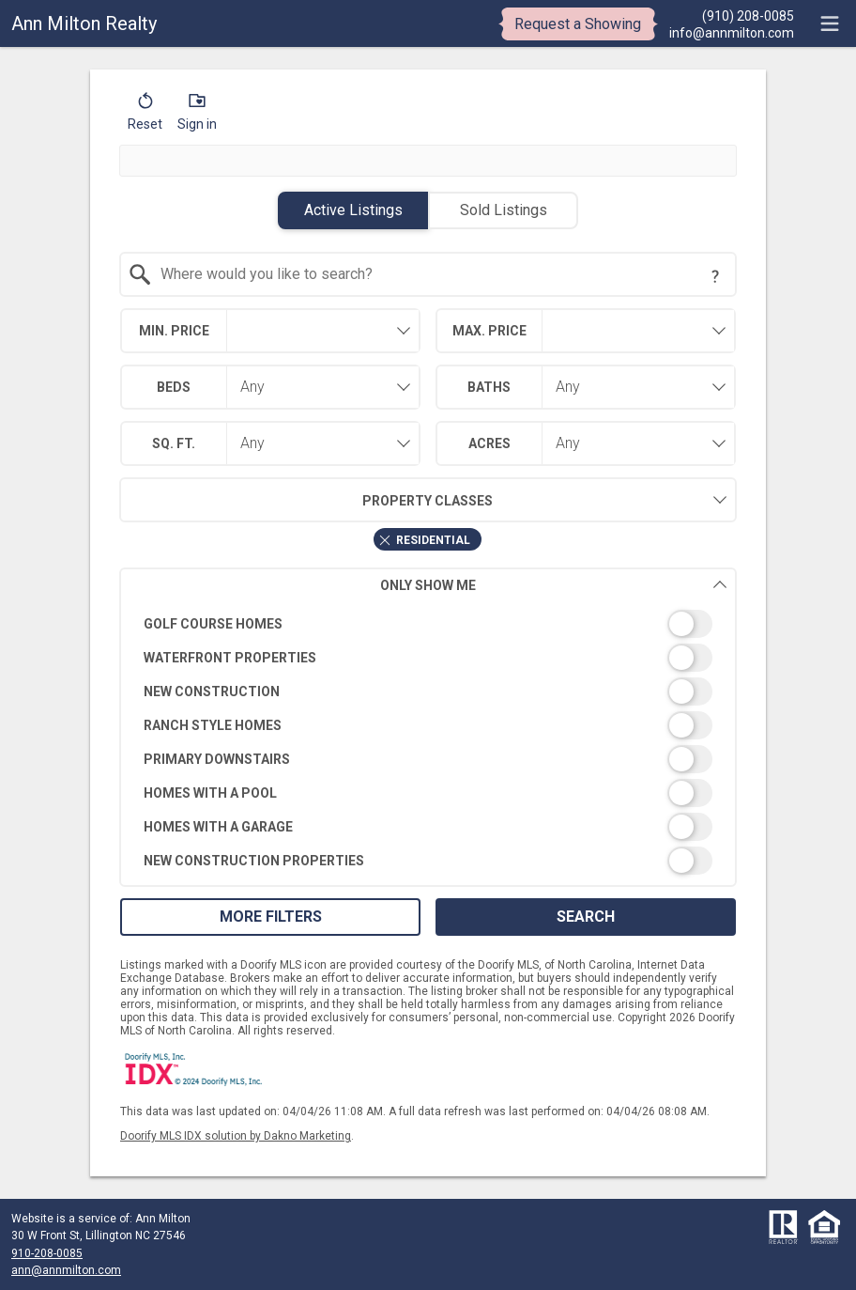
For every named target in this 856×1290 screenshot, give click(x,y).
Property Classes (306, 500)
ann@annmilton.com (66, 1270)
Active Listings (353, 210)
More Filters (271, 916)
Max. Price (489, 330)
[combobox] (428, 274)
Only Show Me (553, 585)
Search (586, 916)
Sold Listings (503, 210)
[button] (145, 115)
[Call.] (731, 15)
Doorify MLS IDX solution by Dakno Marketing (235, 1135)
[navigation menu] (830, 23)
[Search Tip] (715, 276)
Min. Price (174, 330)
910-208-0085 (47, 1253)
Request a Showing (577, 24)
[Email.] (731, 31)
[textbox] (439, 274)
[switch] (428, 624)
